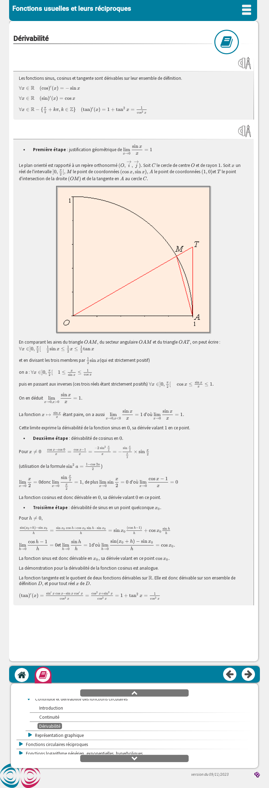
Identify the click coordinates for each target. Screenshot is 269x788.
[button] (134, 692)
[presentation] (49, 88)
